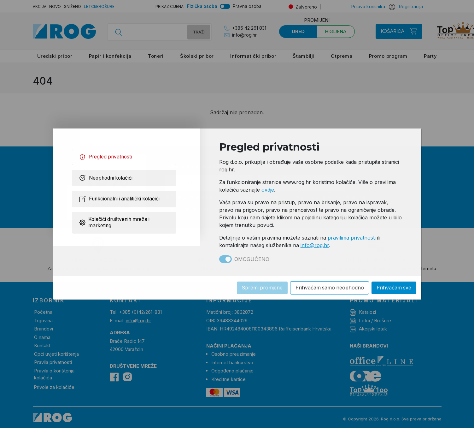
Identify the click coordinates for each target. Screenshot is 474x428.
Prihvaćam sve (393, 288)
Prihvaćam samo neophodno (328, 288)
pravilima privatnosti (352, 238)
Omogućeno (251, 259)
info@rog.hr (315, 245)
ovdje (267, 190)
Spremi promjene (260, 288)
